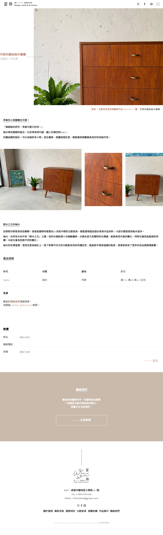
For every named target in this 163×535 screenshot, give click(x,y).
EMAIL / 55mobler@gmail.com (81, 498)
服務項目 (70, 511)
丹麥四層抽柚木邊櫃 (150, 109)
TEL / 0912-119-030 (82, 494)
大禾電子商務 (103, 523)
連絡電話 (8, 344)
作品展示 (104, 511)
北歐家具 (81, 511)
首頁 (93, 109)
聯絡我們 (15, 301)
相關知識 (92, 511)
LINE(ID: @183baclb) (21, 305)
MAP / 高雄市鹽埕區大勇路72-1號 (81, 490)
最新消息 (59, 511)
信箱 (5, 351)
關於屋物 (48, 511)
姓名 (5, 337)
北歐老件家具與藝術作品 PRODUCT (115, 109)
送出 (155, 360)
